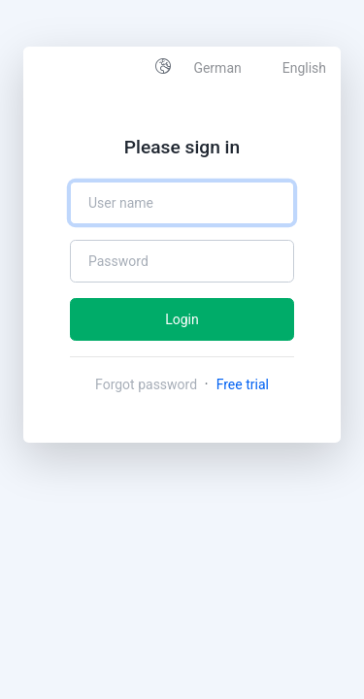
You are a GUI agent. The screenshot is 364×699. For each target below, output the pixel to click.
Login (182, 319)
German (217, 68)
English (304, 68)
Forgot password (148, 384)
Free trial (242, 384)
